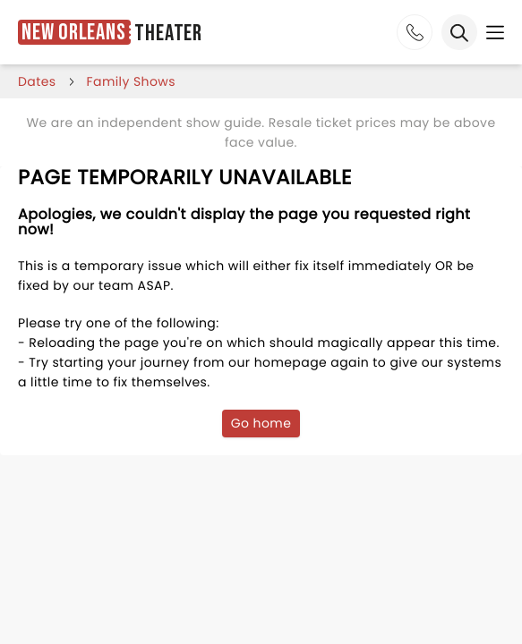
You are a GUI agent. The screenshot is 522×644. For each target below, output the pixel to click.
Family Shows (131, 81)
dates (37, 81)
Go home (261, 423)
